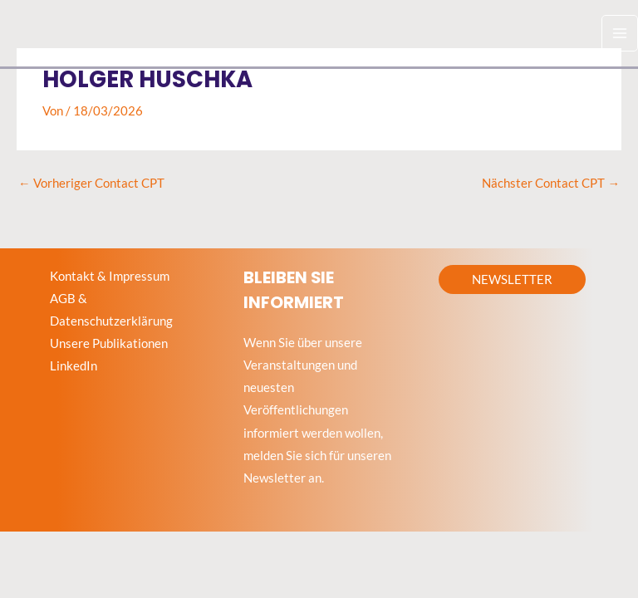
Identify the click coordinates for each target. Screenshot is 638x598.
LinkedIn (73, 366)
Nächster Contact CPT (551, 183)
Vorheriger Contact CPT (91, 183)
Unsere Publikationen (109, 343)
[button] (512, 279)
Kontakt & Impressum (109, 276)
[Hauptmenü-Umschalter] (619, 33)
